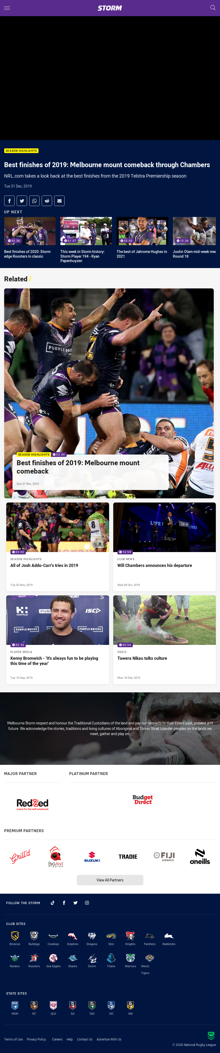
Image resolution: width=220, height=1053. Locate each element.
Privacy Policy (36, 1039)
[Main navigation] (7, 8)
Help (70, 1039)
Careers (57, 1039)
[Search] (213, 8)
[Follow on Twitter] (75, 902)
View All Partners (110, 880)
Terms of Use (13, 1039)
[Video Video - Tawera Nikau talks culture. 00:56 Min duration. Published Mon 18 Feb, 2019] (164, 639)
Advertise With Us (109, 1039)
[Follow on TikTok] (53, 902)
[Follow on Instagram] (87, 902)
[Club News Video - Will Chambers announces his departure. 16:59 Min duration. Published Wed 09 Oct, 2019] (164, 547)
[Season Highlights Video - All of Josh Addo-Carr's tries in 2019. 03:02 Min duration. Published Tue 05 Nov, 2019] (57, 547)
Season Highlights (21, 151)
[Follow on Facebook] (64, 902)
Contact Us (84, 1039)
